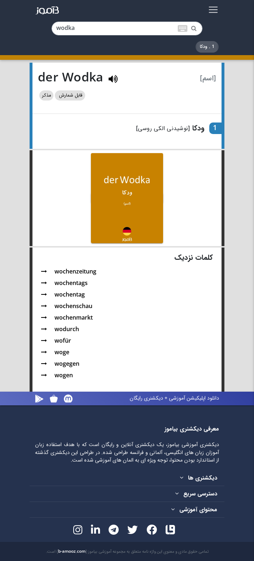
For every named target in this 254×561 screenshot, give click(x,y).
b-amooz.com (72, 551)
